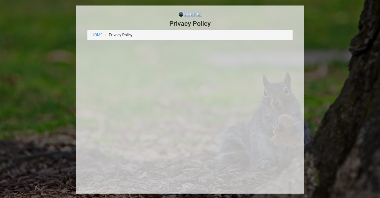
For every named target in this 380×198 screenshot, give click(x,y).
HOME (97, 35)
